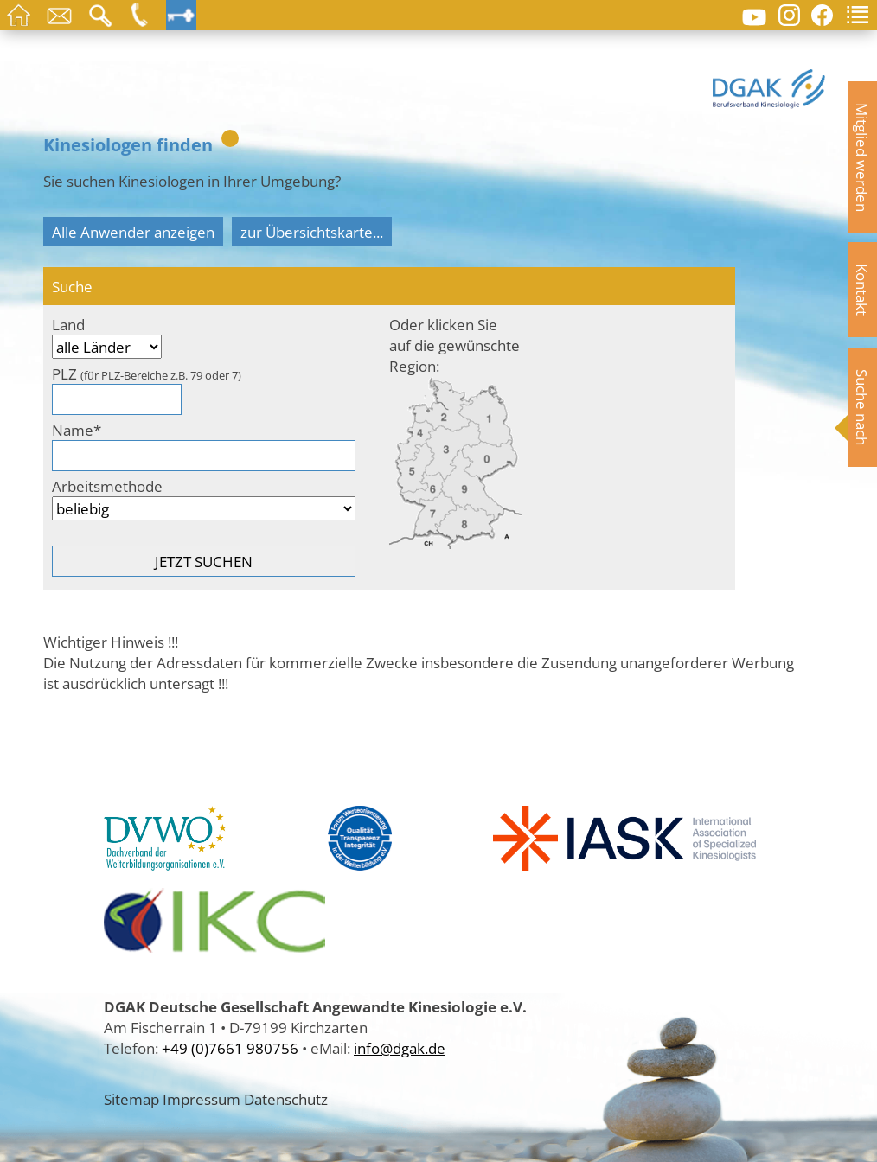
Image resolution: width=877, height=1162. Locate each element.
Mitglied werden (862, 157)
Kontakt (862, 290)
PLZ (146, 373)
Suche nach (862, 407)
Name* (76, 429)
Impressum (201, 1099)
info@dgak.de (399, 1048)
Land (68, 324)
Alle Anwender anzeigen (133, 231)
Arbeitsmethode (107, 486)
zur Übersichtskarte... (311, 231)
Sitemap (131, 1099)
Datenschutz (286, 1099)
